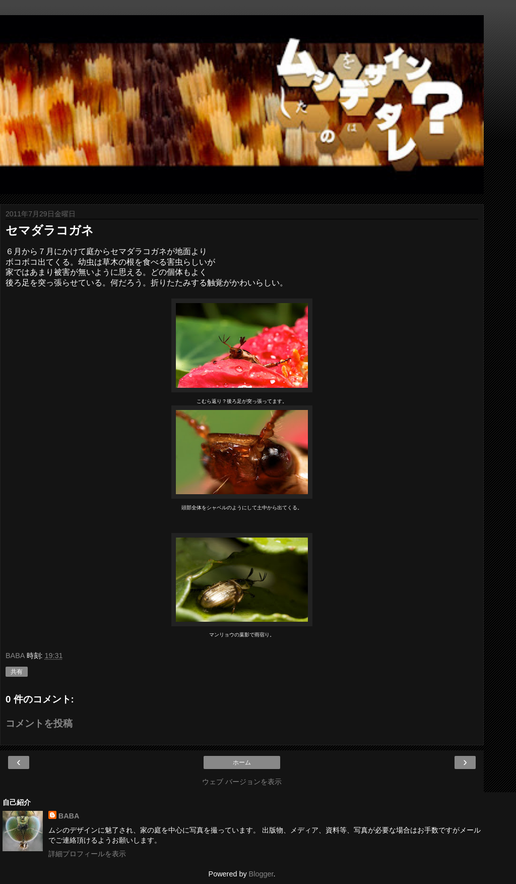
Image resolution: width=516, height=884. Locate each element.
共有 (17, 671)
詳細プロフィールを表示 (87, 854)
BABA (69, 816)
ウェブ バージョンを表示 (242, 782)
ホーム (242, 762)
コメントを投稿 (39, 723)
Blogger (261, 874)
